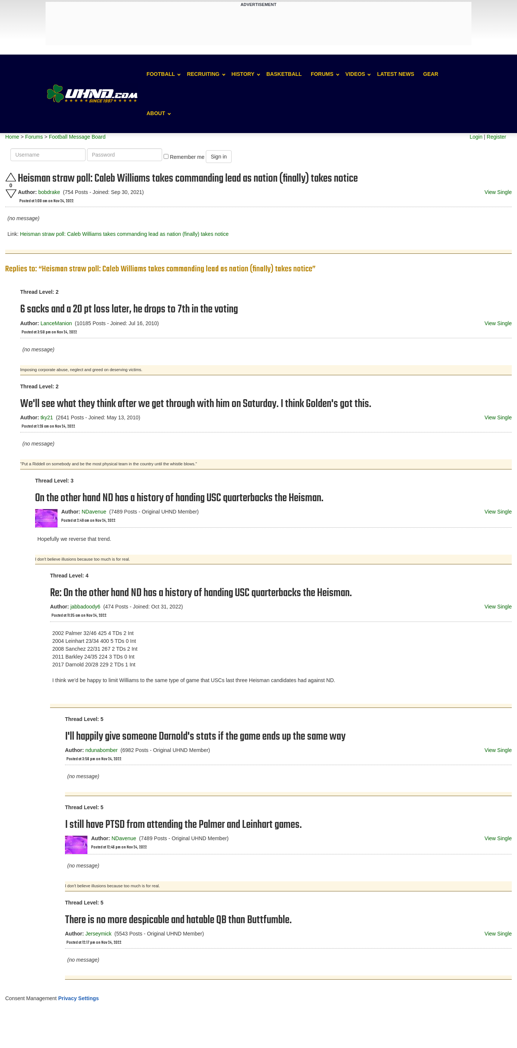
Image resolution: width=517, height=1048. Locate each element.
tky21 (46, 417)
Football (160, 74)
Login (476, 137)
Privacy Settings (78, 998)
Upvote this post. (10, 177)
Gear (430, 74)
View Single (498, 192)
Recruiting (203, 74)
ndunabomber (101, 750)
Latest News (395, 74)
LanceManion (56, 323)
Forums (322, 74)
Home (12, 137)
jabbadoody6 (85, 607)
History (243, 74)
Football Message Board (77, 137)
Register (496, 137)
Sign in (219, 157)
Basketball (284, 74)
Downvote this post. (10, 193)
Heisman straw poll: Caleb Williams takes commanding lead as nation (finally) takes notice (124, 234)
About (155, 113)
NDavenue (93, 512)
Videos (355, 74)
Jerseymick (98, 934)
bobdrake (49, 192)
